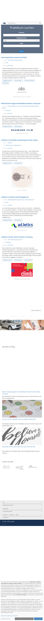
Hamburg (8, 242)
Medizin (10, 143)
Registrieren (5, 508)
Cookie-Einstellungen (7, 511)
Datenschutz (5, 517)
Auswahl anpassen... (6, 618)
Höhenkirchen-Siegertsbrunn (13, 145)
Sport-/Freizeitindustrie (27, 200)
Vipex (12, 521)
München (8, 110)
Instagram (5, 514)
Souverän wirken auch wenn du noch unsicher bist (18, 447)
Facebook (11, 514)
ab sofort (9, 113)
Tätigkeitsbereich (21, 38)
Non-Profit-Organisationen (15, 60)
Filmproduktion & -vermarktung (16, 106)
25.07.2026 (10, 245)
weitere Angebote (36, 310)
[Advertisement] (22, 11)
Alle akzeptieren (38, 618)
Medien (4, 108)
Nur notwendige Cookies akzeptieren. (24, 618)
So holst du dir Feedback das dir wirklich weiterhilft (19, 419)
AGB (3, 502)
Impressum (15, 615)
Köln (7, 62)
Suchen (21, 51)
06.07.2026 (10, 65)
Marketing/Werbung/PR (32, 106)
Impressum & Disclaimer (8, 505)
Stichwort (21, 32)
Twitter (17, 514)
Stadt (21, 43)
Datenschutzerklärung (6, 615)
